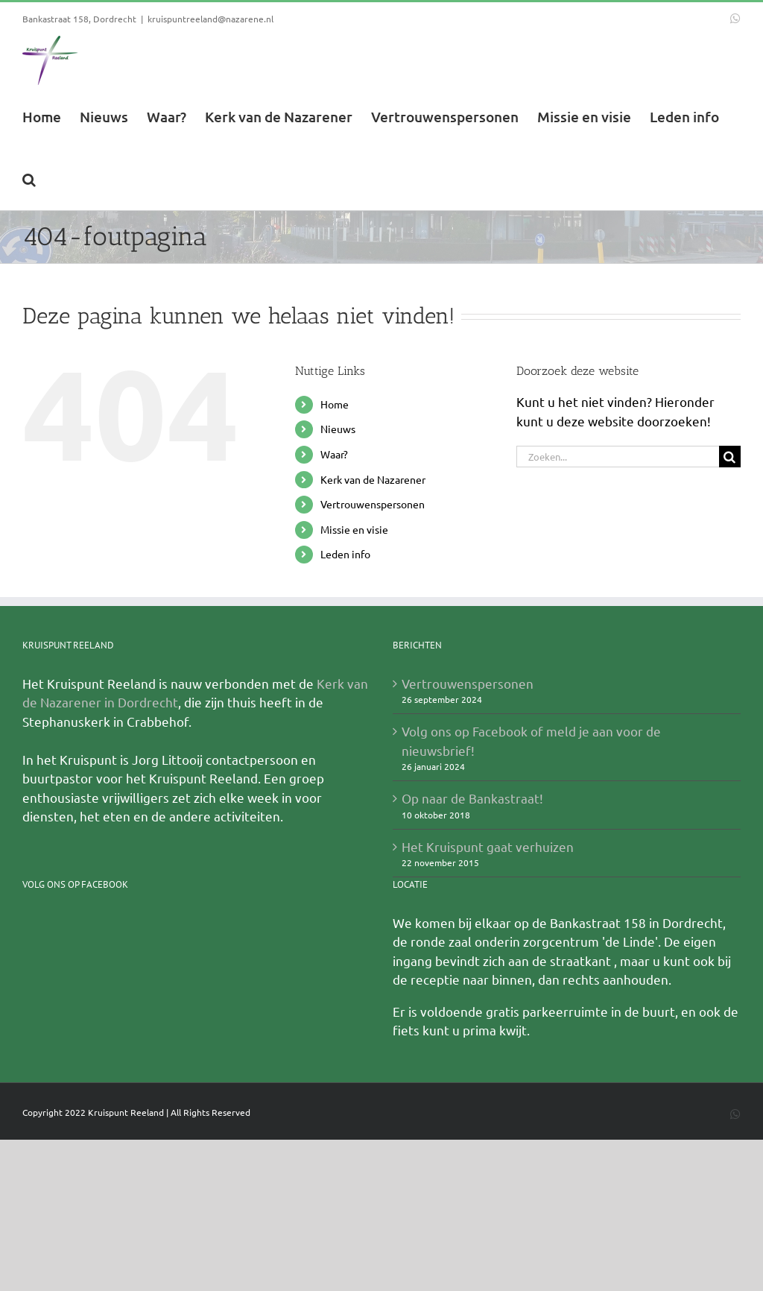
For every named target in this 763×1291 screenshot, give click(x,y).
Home (334, 404)
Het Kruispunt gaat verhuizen (488, 847)
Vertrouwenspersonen (372, 504)
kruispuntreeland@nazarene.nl (210, 19)
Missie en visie (354, 530)
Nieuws (337, 429)
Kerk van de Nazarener (372, 480)
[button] (29, 179)
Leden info (345, 554)
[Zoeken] (730, 457)
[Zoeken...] (617, 457)
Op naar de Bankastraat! (472, 799)
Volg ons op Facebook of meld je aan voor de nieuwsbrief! (531, 741)
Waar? (334, 454)
